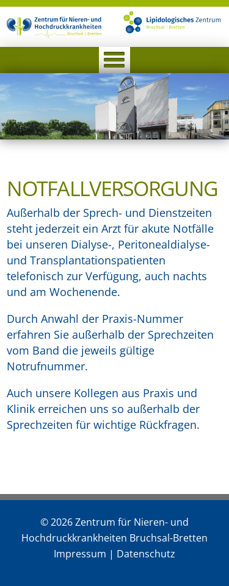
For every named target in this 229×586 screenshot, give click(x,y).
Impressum (80, 553)
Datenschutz (146, 553)
